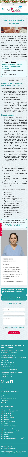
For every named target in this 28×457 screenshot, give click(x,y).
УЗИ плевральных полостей (9, 425)
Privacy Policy (4, 452)
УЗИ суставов (5, 436)
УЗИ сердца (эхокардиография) (10, 431)
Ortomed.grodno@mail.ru (11, 369)
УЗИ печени (4, 423)
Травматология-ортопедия (8, 398)
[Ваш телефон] (14, 314)
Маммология (4, 393)
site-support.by (13, 448)
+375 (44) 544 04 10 (8, 366)
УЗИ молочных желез (7, 415)
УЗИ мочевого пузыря (7, 417)
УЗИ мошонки (5, 419)
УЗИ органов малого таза (8, 421)
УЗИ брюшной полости (7, 411)
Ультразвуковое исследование (10, 391)
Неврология (4, 395)
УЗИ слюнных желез (7, 432)
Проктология (4, 400)
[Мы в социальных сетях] (2, 382)
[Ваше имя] (14, 309)
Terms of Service (14, 452)
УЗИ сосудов (4, 434)
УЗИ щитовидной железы (8, 438)
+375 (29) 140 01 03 (6, 377)
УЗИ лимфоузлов (6, 413)
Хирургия (3, 402)
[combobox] (14, 4)
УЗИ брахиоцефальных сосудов (10, 410)
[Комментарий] (14, 321)
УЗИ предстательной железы (9, 429)
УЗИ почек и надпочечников (9, 427)
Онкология (4, 397)
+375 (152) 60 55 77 (14, 226)
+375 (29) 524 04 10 (9, 224)
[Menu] (26, 10)
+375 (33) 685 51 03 (6, 375)
